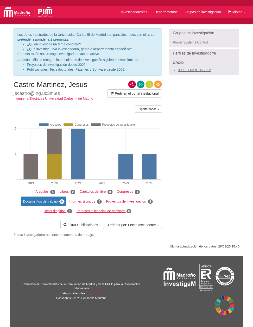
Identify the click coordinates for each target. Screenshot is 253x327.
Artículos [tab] (45, 192)
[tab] (204, 33)
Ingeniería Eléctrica (27, 98)
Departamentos (165, 12)
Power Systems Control (190, 42)
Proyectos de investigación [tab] (129, 201)
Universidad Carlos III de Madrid (69, 98)
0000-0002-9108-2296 (194, 70)
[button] (236, 12)
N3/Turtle (149, 84)
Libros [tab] (68, 192)
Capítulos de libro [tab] (96, 192)
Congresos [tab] (128, 192)
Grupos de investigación (203, 12)
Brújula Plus (93, 293)
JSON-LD (141, 84)
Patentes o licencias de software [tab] (103, 211)
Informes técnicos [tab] (85, 201)
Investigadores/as (134, 12)
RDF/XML (132, 84)
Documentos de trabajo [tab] (43, 201)
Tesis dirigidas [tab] (58, 211)
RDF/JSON (158, 84)
